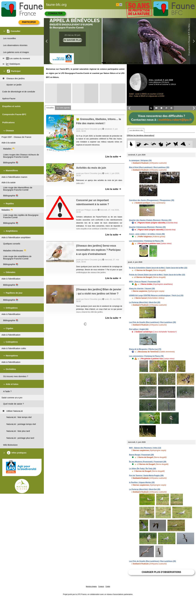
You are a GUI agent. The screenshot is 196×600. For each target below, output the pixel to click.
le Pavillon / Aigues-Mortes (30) (142, 482)
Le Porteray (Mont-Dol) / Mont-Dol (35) (144, 302)
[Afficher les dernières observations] (140, 135)
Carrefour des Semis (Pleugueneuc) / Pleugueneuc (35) (151, 200)
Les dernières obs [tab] (136, 130)
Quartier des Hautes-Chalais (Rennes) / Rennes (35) (150, 220)
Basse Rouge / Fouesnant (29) (141, 455)
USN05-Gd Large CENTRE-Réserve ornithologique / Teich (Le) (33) (156, 295)
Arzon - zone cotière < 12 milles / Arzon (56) (147, 234)
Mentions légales (91, 586)
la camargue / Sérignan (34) (140, 160)
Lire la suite (113, 157)
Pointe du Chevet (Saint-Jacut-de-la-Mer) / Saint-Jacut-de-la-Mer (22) (157, 275)
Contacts (101, 586)
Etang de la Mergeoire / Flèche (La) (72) (145, 349)
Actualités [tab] (50, 108)
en (120, 4)
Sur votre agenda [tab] (63, 108)
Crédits (108, 586)
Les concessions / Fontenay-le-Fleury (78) (146, 241)
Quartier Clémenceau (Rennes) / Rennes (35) (147, 227)
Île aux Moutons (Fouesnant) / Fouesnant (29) (147, 462)
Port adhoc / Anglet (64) (138, 329)
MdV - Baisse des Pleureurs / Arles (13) (145, 448)
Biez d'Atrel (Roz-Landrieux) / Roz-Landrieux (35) (149, 167)
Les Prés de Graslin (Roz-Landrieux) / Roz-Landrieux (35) (152, 322)
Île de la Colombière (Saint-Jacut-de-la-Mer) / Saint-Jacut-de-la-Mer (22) (158, 268)
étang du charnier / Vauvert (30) (142, 289)
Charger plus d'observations (161, 572)
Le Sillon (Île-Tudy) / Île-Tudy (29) (142, 469)
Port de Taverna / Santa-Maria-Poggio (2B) (146, 475)
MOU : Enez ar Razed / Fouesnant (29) (144, 282)
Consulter (55, 13)
